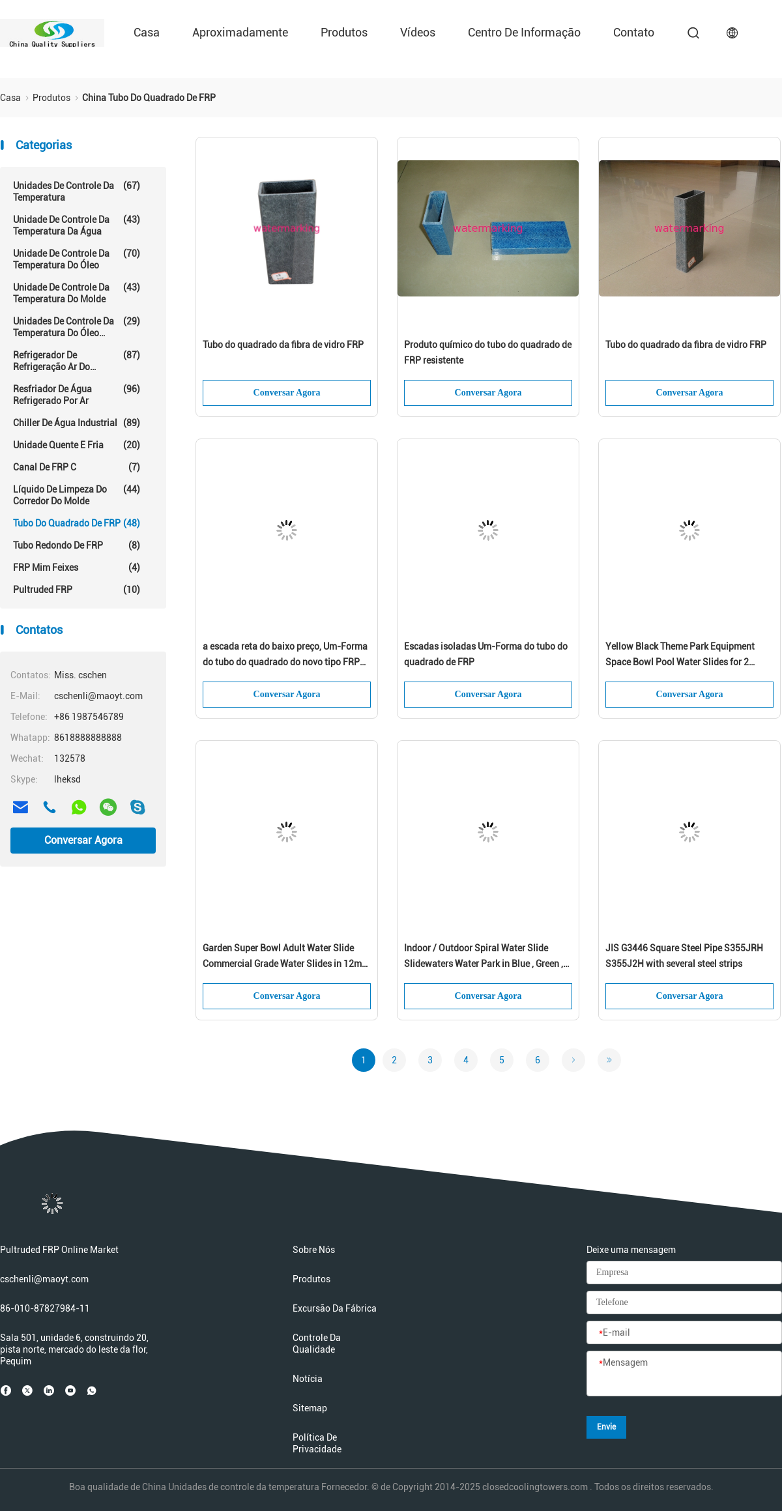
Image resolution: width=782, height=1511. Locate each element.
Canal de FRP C (76, 467)
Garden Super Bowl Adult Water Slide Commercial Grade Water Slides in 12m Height (282, 957)
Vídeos (417, 32)
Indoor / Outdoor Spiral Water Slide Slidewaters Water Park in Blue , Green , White (483, 957)
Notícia (308, 1379)
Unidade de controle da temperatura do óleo (76, 259)
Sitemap (310, 1408)
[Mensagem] (684, 1374)
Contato (633, 32)
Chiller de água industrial (76, 423)
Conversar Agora (83, 840)
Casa (147, 32)
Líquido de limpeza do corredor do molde (76, 494)
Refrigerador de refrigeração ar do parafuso (76, 361)
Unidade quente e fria (76, 445)
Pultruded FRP (76, 590)
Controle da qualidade (317, 1343)
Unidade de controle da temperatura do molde (76, 292)
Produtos (344, 32)
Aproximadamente (240, 32)
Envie (606, 1427)
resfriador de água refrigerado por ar (76, 394)
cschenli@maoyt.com (44, 1279)
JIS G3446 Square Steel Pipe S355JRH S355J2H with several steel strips (684, 956)
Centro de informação (524, 32)
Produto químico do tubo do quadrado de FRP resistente (488, 352)
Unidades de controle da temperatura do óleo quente (76, 327)
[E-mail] (684, 1333)
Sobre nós (314, 1250)
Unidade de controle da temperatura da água (76, 225)
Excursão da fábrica (335, 1308)
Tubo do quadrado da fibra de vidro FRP (283, 344)
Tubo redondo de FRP (76, 545)
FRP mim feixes (76, 567)
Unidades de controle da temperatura (76, 191)
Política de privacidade (317, 1443)
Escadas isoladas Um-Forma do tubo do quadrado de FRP (486, 654)
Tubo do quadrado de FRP (76, 523)
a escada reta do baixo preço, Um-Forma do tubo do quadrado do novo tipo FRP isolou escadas (285, 655)
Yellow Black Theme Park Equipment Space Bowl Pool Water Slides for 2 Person (680, 655)
